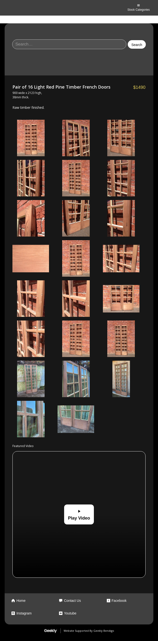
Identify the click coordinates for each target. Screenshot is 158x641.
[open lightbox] (30, 138)
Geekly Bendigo (103, 630)
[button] (139, 7)
